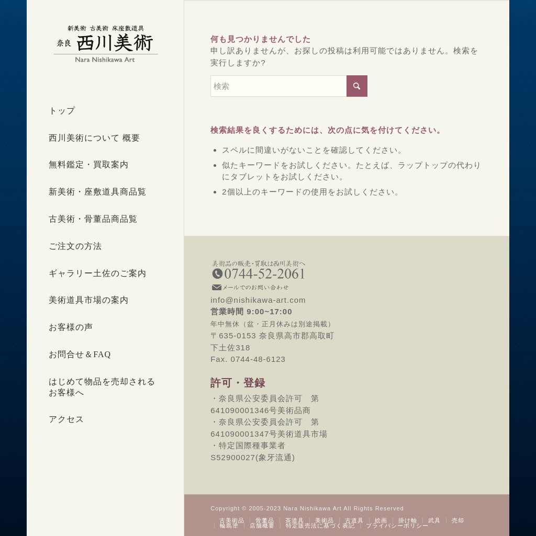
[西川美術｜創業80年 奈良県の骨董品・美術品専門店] (105, 43)
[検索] (288, 86)
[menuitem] (105, 111)
